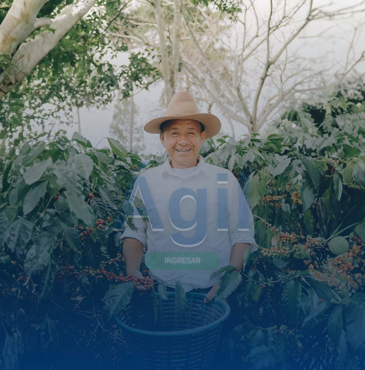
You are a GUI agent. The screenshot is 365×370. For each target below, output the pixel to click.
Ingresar (182, 260)
